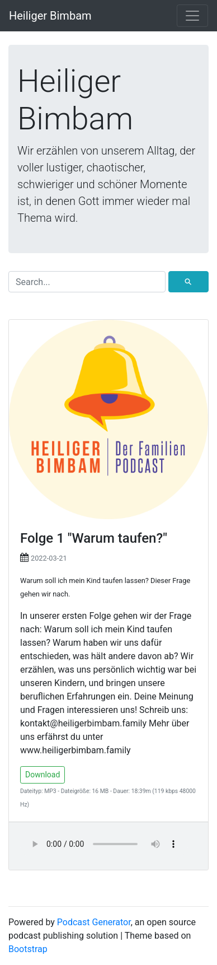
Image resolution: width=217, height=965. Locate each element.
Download (42, 774)
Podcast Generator (94, 922)
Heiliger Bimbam (50, 15)
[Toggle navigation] (192, 15)
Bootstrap (28, 949)
